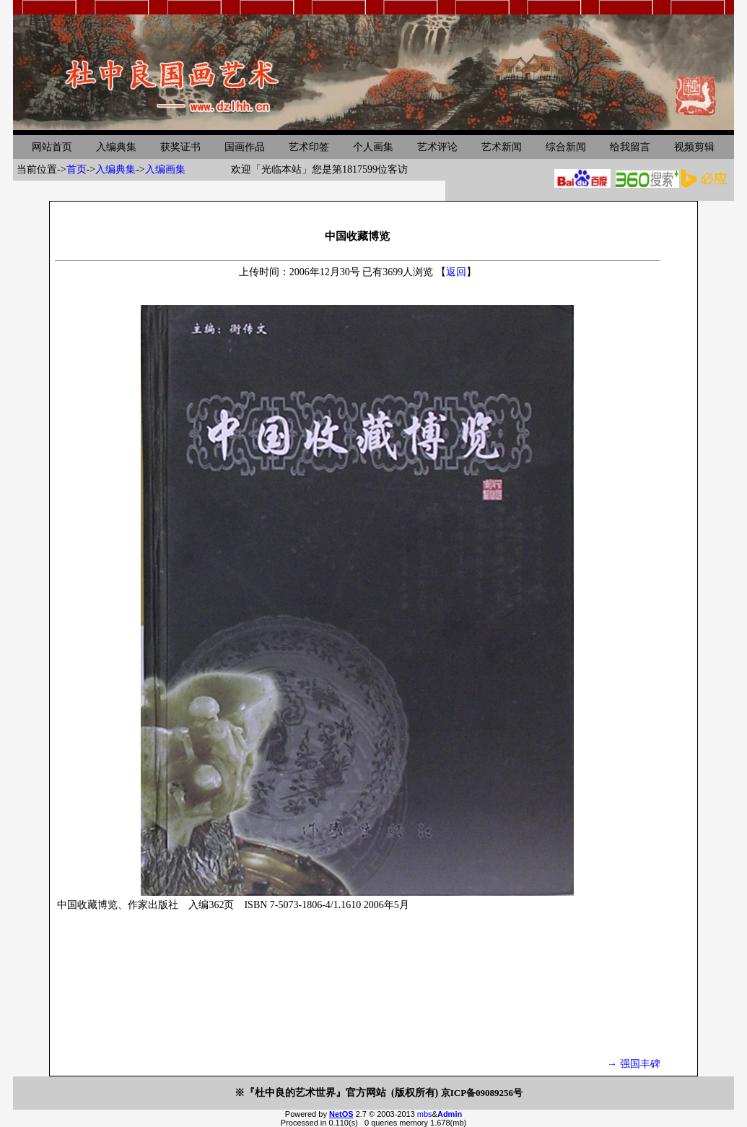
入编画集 (165, 169)
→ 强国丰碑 (633, 1063)
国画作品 (244, 147)
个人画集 (373, 147)
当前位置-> (41, 169)
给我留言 (630, 147)
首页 (76, 169)
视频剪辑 (694, 147)
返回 (456, 272)
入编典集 (116, 147)
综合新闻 (566, 147)
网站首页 (52, 147)
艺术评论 (437, 147)
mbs (424, 1114)
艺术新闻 (501, 147)
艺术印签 (309, 147)
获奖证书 (180, 147)
